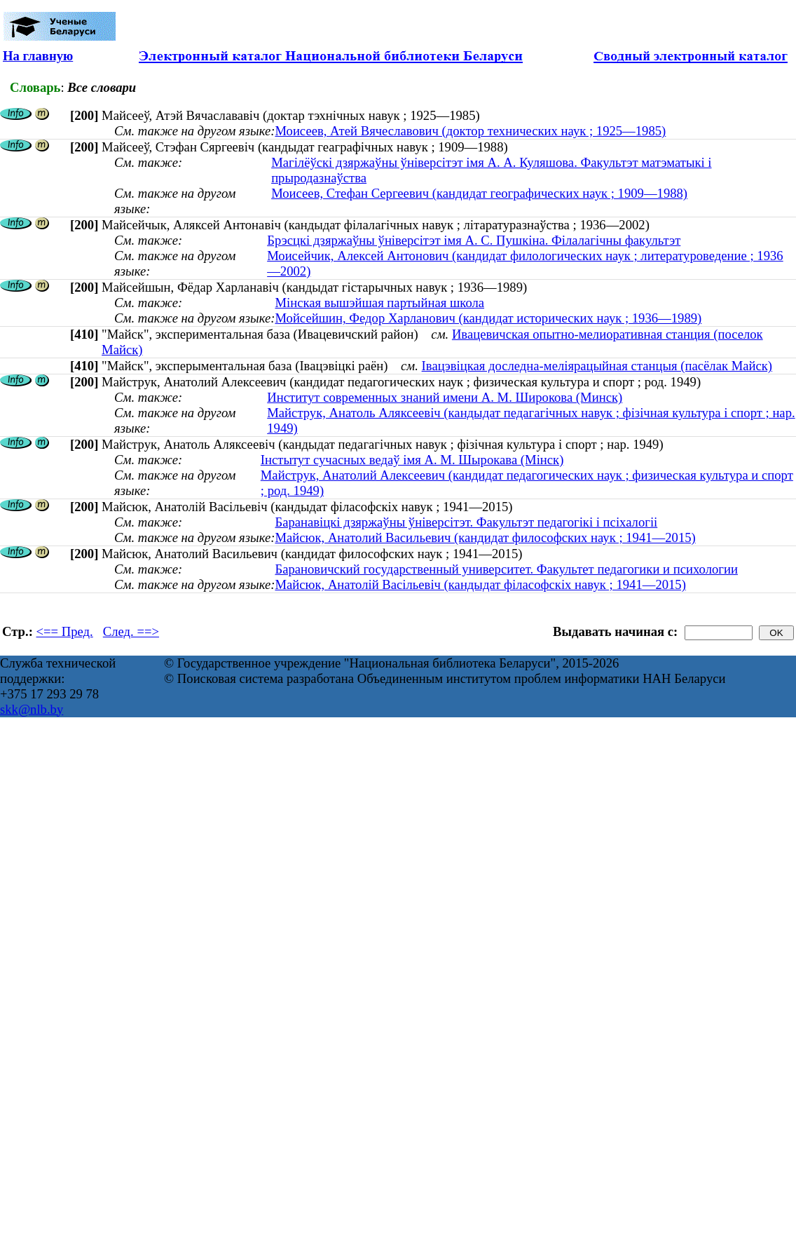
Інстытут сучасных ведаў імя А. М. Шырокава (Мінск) (412, 459)
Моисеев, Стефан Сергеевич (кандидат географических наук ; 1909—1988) (479, 193)
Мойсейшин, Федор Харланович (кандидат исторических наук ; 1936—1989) (488, 318)
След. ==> (131, 631)
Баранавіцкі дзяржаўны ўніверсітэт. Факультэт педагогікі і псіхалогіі (466, 522)
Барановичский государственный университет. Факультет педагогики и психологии (506, 569)
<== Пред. (64, 631)
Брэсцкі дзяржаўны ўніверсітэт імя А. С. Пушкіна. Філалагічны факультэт (473, 240)
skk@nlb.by (31, 709)
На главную (38, 55)
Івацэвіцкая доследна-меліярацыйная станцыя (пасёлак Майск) (597, 365)
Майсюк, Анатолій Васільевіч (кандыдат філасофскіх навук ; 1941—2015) (480, 584)
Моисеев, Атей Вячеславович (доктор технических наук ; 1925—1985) (470, 130)
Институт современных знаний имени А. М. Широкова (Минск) (444, 397)
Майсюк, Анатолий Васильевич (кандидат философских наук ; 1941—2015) (485, 537)
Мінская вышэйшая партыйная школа (379, 302)
